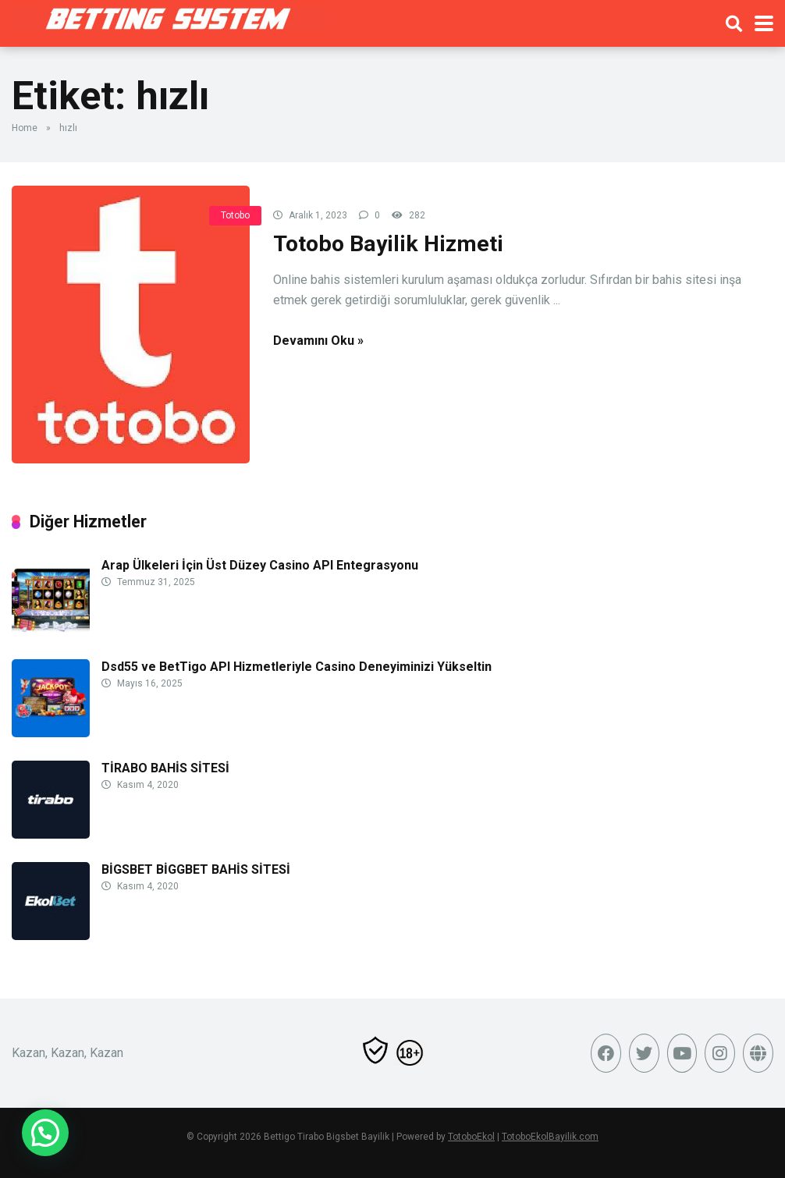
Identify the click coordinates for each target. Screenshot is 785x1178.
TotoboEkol (471, 1136)
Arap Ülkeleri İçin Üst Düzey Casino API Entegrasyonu (259, 565)
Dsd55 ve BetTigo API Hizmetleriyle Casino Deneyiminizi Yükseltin (296, 666)
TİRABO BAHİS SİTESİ (165, 768)
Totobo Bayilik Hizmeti (388, 244)
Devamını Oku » (318, 340)
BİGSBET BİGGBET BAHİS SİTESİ (195, 869)
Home (24, 127)
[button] (45, 1132)
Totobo (235, 215)
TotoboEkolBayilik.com (550, 1136)
